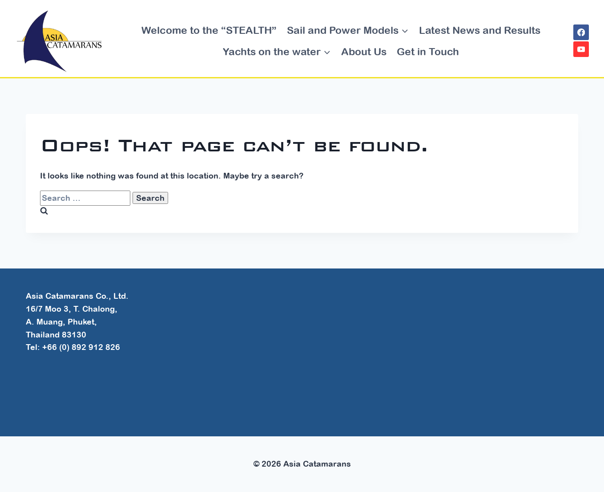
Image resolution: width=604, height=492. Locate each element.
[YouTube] (581, 49)
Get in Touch (428, 51)
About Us (364, 51)
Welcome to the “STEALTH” (209, 30)
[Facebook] (581, 32)
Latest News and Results (479, 30)
